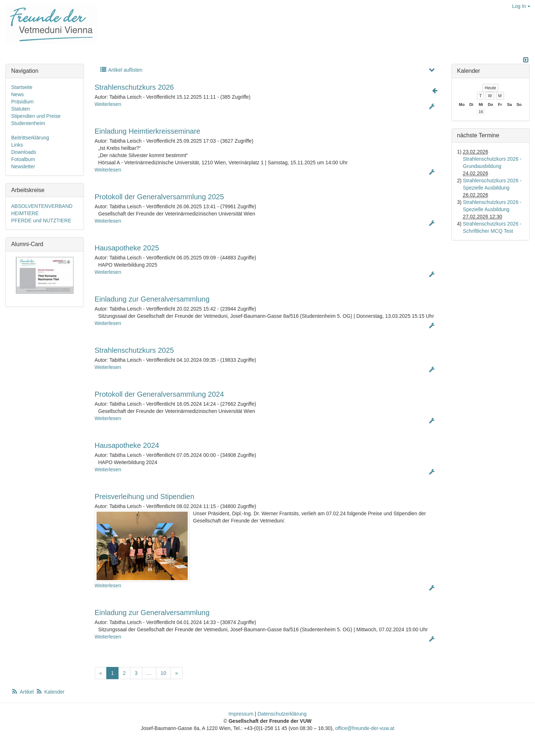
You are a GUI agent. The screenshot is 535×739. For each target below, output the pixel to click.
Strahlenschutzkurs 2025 (134, 350)
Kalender (50, 692)
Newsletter (23, 166)
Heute (490, 87)
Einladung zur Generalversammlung (152, 299)
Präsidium (22, 101)
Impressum (240, 714)
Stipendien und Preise (36, 116)
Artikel (23, 692)
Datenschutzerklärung (282, 714)
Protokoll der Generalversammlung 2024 (159, 394)
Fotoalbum (23, 159)
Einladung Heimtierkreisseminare (147, 131)
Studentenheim (28, 123)
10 (163, 673)
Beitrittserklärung (30, 138)
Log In (521, 6)
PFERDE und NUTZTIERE (41, 220)
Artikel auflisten (121, 70)
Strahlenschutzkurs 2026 (134, 87)
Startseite (21, 87)
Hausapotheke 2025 (127, 248)
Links (17, 145)
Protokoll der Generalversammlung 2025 (159, 197)
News (17, 94)
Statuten (20, 109)
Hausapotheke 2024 (127, 445)
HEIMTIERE (25, 213)
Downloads (23, 152)
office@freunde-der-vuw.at (364, 728)
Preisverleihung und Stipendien (145, 496)
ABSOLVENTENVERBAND (41, 206)
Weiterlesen (108, 104)
